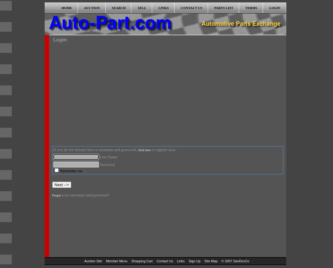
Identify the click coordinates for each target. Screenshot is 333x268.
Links (181, 261)
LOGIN (274, 8)
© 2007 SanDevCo (235, 261)
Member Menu (116, 261)
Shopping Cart (141, 261)
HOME (67, 8)
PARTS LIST (223, 8)
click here (144, 150)
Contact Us (165, 261)
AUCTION (92, 8)
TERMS (251, 8)
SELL (142, 8)
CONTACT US (191, 8)
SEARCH (119, 8)
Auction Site (93, 261)
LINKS (163, 8)
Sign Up (194, 261)
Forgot (56, 195)
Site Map (210, 261)
